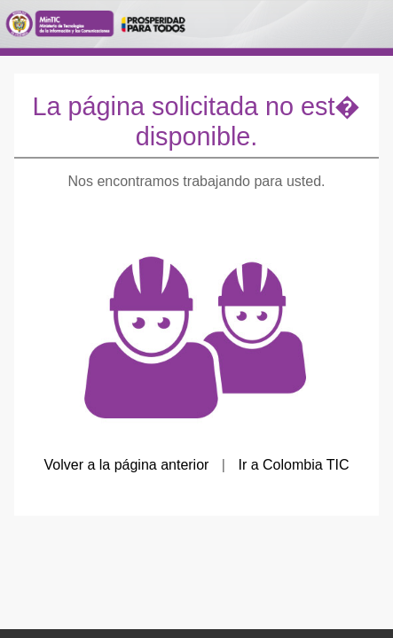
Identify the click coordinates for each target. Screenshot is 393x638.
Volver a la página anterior (125, 464)
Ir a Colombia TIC (293, 464)
